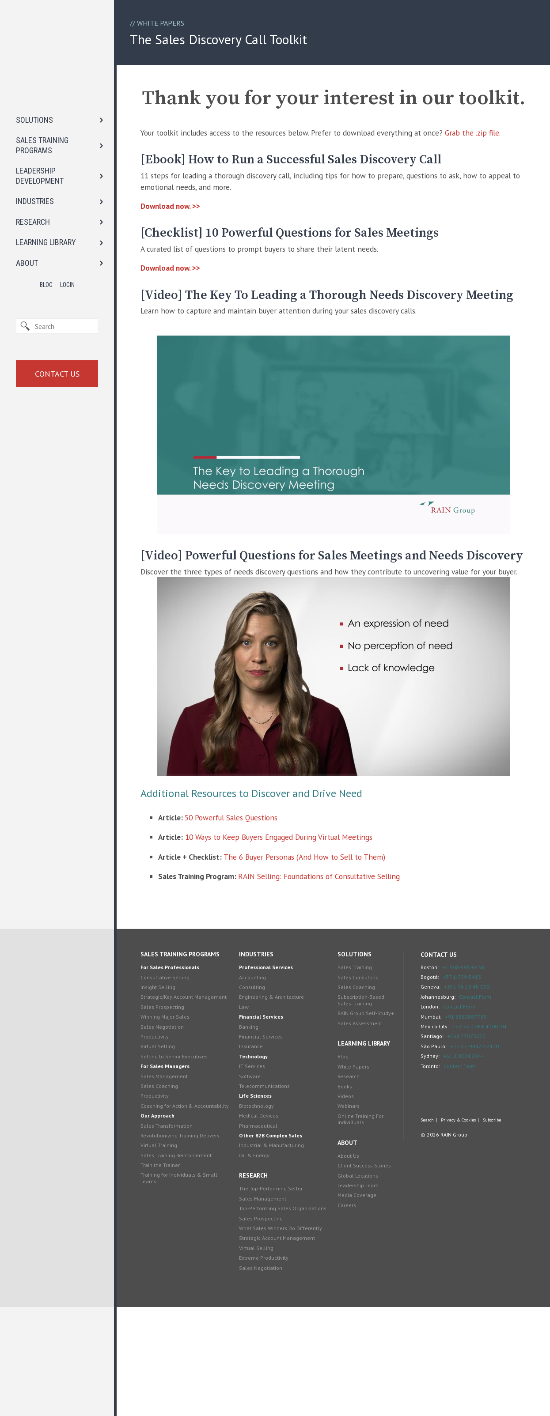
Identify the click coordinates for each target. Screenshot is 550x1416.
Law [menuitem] (248, 1109)
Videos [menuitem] (345, 1205)
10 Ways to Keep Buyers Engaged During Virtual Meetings (293, 936)
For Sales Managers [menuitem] (174, 1175)
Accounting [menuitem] (256, 1079)
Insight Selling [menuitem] (167, 1090)
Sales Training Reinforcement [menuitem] (185, 1270)
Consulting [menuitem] (256, 1090)
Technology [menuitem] (257, 1158)
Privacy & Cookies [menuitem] (454, 1224)
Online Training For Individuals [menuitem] (360, 1228)
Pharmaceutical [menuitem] (262, 1228)
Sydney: (426, 1158)
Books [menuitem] (344, 1195)
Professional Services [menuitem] (270, 1070)
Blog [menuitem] (342, 1165)
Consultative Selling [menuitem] (174, 1079)
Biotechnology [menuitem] (260, 1208)
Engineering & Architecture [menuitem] (275, 1099)
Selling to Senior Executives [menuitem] (183, 1165)
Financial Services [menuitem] (265, 1119)
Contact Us (57, 311)
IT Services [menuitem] (256, 1169)
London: (426, 1109)
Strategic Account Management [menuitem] (281, 1347)
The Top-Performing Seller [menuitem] (275, 1291)
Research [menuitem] (257, 1278)
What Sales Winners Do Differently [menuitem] (284, 1337)
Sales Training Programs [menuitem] (189, 1057)
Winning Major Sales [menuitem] (174, 1125)
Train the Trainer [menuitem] (169, 1280)
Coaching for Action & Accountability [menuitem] (176, 1218)
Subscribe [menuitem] (488, 1224)
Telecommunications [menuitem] (268, 1189)
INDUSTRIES (35, 138)
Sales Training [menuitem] (354, 1070)
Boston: (426, 1069)
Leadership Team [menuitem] (357, 1294)
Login (67, 222)
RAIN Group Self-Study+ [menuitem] (357, 1119)
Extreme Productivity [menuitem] (268, 1366)
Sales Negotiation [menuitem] (171, 1136)
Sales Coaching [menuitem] (168, 1195)
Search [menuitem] (423, 1224)
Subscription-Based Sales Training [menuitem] (360, 1102)
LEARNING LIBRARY (46, 179)
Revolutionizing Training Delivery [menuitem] (189, 1250)
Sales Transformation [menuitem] (176, 1241)
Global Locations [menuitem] (357, 1284)
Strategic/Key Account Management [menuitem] (176, 1102)
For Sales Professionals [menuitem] (179, 1070)
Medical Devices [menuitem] (263, 1218)
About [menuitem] (347, 1252)
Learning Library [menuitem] (363, 1152)
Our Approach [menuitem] (167, 1231)
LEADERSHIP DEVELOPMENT (40, 113)
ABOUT (27, 199)
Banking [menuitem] (253, 1129)
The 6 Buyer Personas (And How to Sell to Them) (320, 957)
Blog (46, 222)
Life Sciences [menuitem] (259, 1198)
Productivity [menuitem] (164, 1145)
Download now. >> (181, 247)
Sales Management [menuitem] (173, 1185)
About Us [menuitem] (348, 1264)
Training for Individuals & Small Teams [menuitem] (188, 1293)
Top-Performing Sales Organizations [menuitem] (269, 1314)
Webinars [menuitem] (348, 1215)
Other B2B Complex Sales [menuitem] (275, 1238)
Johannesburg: (434, 1099)
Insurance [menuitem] (255, 1149)
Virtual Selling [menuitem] (167, 1155)
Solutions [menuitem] (354, 1057)
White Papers (160, 23)
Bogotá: (426, 1079)
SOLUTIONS (34, 56)
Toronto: (426, 1168)
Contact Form (471, 1099)
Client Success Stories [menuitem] (364, 1274)
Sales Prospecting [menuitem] (171, 1116)
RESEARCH (33, 158)
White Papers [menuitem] (353, 1175)
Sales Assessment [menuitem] (359, 1132)
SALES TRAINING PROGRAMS (42, 82)
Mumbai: (427, 1119)
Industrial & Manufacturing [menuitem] (275, 1248)
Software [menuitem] (254, 1178)
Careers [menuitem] (346, 1314)
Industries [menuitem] (260, 1057)
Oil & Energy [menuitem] (258, 1257)
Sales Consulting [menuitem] (357, 1079)
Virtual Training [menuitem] (168, 1260)
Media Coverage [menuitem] (356, 1304)
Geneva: (426, 1089)
